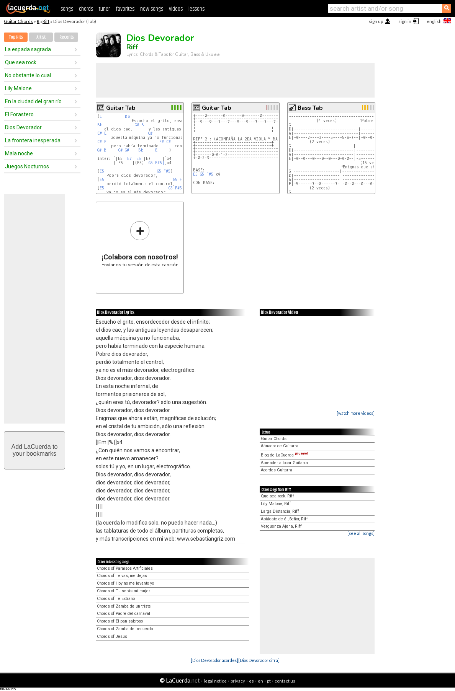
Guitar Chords (18, 21)
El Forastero (19, 114)
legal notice (215, 680)
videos (176, 9)
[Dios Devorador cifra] (259, 660)
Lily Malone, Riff (276, 503)
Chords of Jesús (112, 636)
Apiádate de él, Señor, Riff (284, 519)
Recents (66, 37)
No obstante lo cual (28, 75)
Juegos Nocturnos (27, 166)
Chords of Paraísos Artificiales (125, 568)
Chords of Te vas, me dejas (122, 575)
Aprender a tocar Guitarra (284, 462)
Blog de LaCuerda (284, 455)
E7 (129, 158)
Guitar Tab (120, 108)
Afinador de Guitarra (279, 445)
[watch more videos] (356, 413)
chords (86, 9)
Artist (41, 37)
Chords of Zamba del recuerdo (125, 628)
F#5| (160, 162)
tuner (104, 9)
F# (161, 141)
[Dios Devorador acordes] (214, 660)
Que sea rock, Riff (277, 496)
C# (99, 133)
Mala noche (19, 153)
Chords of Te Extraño (116, 598)
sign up (376, 21)
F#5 (167, 171)
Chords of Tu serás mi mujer (123, 590)
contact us (285, 680)
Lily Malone (18, 88)
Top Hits (16, 37)
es (251, 680)
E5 (138, 158)
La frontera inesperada (33, 140)
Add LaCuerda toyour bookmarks (34, 450)
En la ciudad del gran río (33, 101)
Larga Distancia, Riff (280, 511)
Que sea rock (20, 62)
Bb (127, 116)
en (260, 680)
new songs (151, 9)
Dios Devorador (23, 127)
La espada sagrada (28, 49)
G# (137, 124)
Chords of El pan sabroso (120, 621)
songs (67, 9)
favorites (125, 9)
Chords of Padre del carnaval (123, 613)
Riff (46, 21)
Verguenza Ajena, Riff (281, 526)
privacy (238, 680)
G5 (151, 162)
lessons (196, 9)
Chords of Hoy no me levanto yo (125, 583)
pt (269, 680)
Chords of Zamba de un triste (124, 606)
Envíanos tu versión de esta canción (139, 244)
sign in (404, 21)
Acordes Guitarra (276, 470)
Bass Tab (310, 108)
